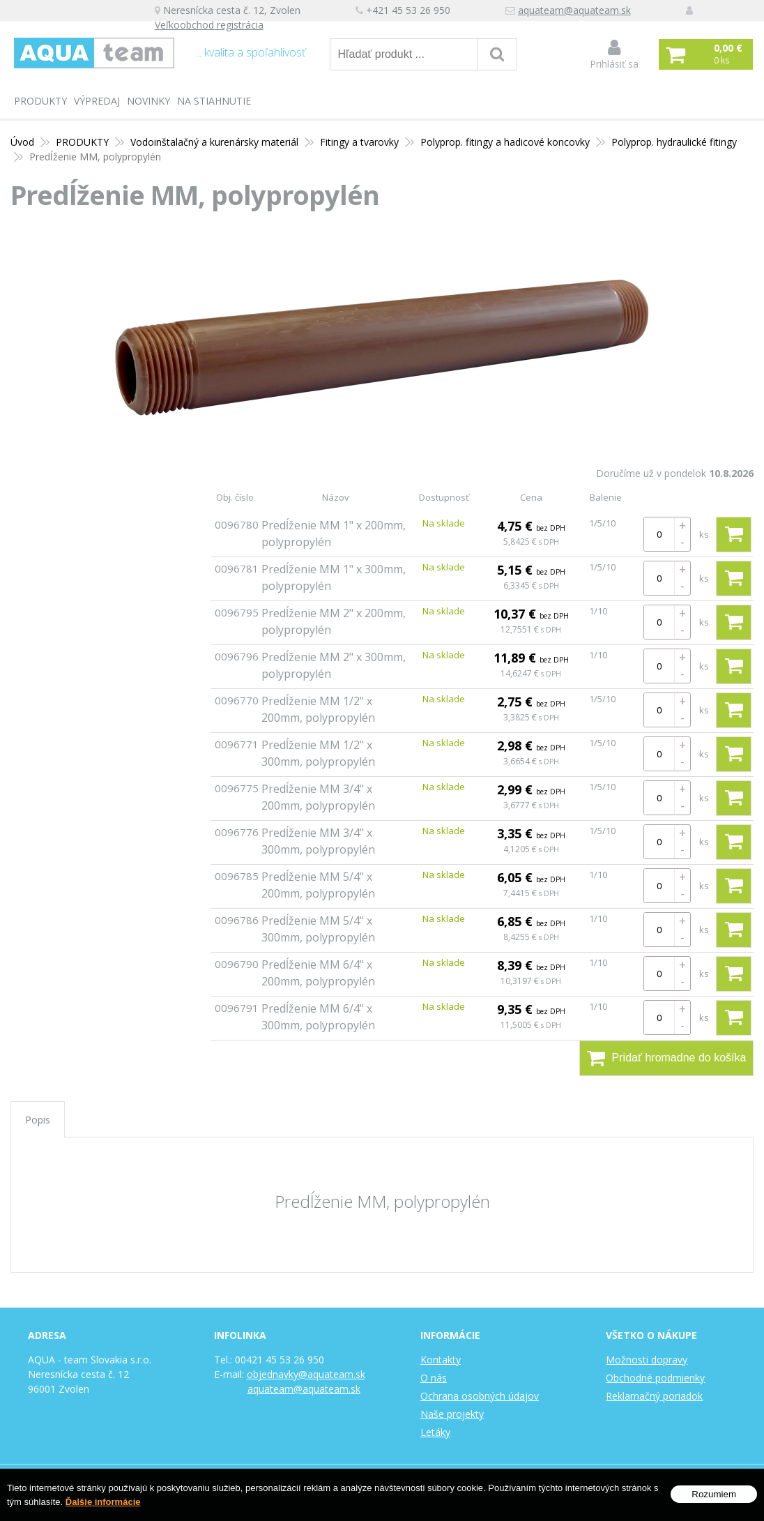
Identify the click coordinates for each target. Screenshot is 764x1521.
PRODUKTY (40, 100)
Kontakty (440, 1359)
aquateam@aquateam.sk (578, 10)
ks (704, 534)
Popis (37, 1119)
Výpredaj (97, 100)
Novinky (148, 100)
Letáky (435, 1432)
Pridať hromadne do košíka (667, 1058)
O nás (433, 1377)
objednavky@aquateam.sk (306, 1374)
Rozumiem (714, 1494)
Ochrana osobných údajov (479, 1395)
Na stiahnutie (214, 100)
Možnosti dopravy (646, 1359)
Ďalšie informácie (103, 1502)
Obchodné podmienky (655, 1377)
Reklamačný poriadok (654, 1395)
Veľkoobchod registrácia (213, 25)
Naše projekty (452, 1414)
